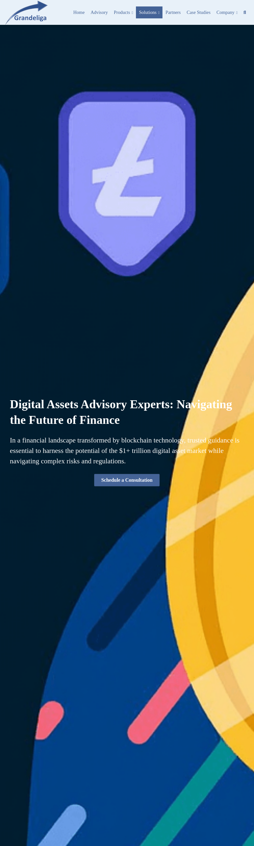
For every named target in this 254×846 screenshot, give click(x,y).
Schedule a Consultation (127, 480)
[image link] (26, 12)
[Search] (245, 12)
